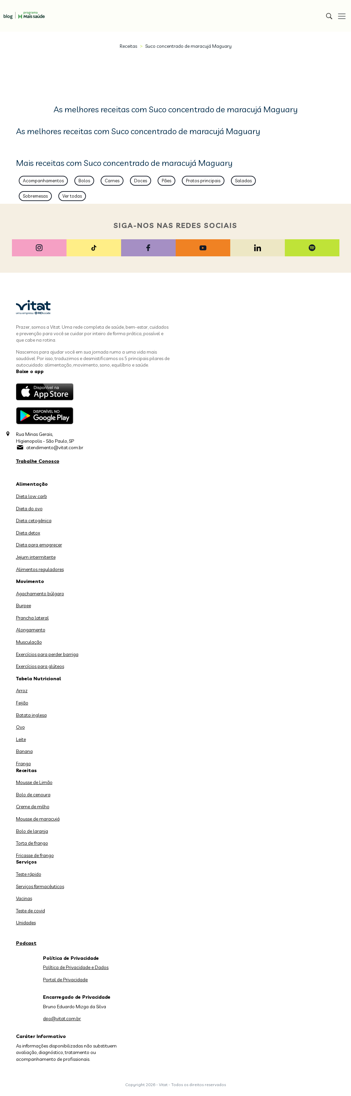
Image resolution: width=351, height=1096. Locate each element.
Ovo (20, 727)
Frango (23, 763)
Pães (166, 180)
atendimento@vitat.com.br (54, 447)
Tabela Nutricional (38, 678)
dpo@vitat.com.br (62, 1018)
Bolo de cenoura (33, 795)
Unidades (26, 923)
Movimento (30, 581)
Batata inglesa (31, 715)
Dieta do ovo (29, 509)
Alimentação (32, 484)
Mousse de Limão (34, 782)
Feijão (22, 703)
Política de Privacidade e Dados (75, 967)
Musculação (29, 642)
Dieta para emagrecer (39, 545)
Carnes (112, 180)
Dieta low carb (31, 496)
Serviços (26, 862)
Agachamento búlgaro (40, 593)
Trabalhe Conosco (37, 461)
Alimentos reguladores (40, 569)
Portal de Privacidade (65, 980)
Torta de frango (32, 843)
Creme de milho (32, 806)
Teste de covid (30, 911)
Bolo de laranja (32, 831)
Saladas (243, 180)
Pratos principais (203, 180)
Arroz (22, 690)
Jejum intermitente (36, 557)
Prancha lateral (32, 618)
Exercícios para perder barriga (47, 654)
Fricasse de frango (35, 855)
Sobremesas (35, 196)
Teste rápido (28, 874)
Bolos (84, 180)
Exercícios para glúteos (40, 666)
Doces (140, 180)
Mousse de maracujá (38, 819)
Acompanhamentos (43, 180)
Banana (24, 751)
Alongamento (30, 630)
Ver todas (72, 196)
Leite (21, 739)
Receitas (128, 46)
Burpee (23, 605)
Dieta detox (28, 533)
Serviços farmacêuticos (40, 886)
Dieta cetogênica (34, 520)
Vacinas (24, 898)
